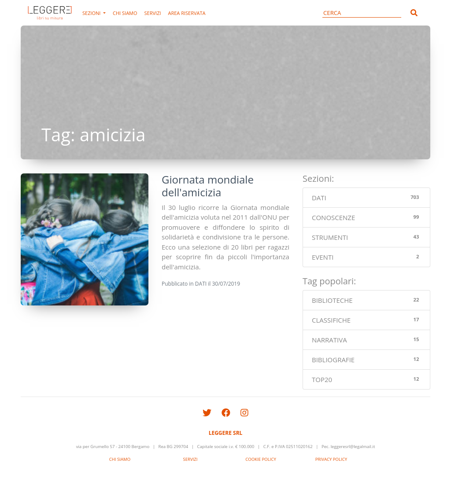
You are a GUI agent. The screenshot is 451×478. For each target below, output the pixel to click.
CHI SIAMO (125, 13)
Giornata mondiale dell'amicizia (208, 185)
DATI (201, 283)
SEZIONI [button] (92, 13)
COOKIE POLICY (260, 459)
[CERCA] (361, 13)
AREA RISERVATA (187, 13)
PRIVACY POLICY (331, 459)
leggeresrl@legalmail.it (353, 446)
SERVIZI (152, 13)
